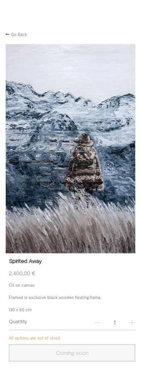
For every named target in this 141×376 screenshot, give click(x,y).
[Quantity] (114, 322)
